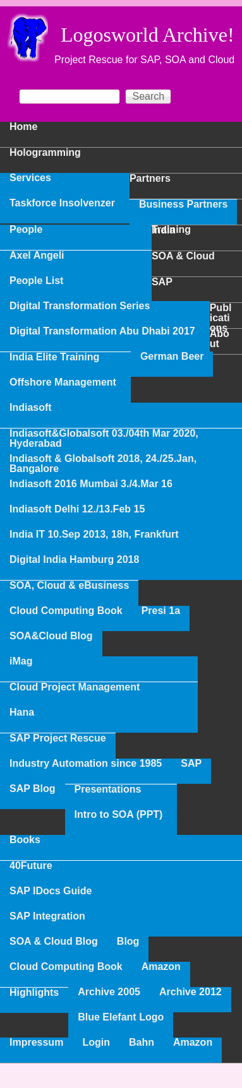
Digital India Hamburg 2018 (74, 560)
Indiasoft (30, 408)
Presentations (108, 789)
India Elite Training (54, 357)
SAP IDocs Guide (50, 891)
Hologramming (45, 153)
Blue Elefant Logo (121, 1017)
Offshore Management (62, 382)
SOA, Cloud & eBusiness (69, 586)
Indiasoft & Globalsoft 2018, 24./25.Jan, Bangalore (103, 464)
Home (23, 127)
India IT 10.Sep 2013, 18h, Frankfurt (94, 534)
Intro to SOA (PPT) (119, 815)
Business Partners (183, 204)
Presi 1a (161, 611)
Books (24, 840)
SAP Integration (47, 916)
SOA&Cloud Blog (51, 636)
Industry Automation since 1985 (85, 764)
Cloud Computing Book (66, 611)
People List (36, 281)
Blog (128, 942)
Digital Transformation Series (79, 306)
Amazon (161, 967)
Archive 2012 (190, 992)
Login (96, 1043)
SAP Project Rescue (57, 738)
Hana (21, 712)
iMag (20, 661)
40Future (30, 866)
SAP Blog (32, 789)
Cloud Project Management (74, 687)
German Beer (172, 357)
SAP (191, 764)
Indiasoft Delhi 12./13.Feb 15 (77, 509)
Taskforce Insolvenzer (62, 203)
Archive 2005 (109, 992)
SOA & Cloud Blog (53, 942)
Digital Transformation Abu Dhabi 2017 (102, 331)
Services (30, 178)
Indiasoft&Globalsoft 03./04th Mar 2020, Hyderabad (103, 439)
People (25, 230)
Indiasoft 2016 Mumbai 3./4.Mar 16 (90, 484)
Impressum (36, 1043)
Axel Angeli (36, 256)
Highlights (34, 993)
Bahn (141, 1043)
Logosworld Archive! (147, 34)
